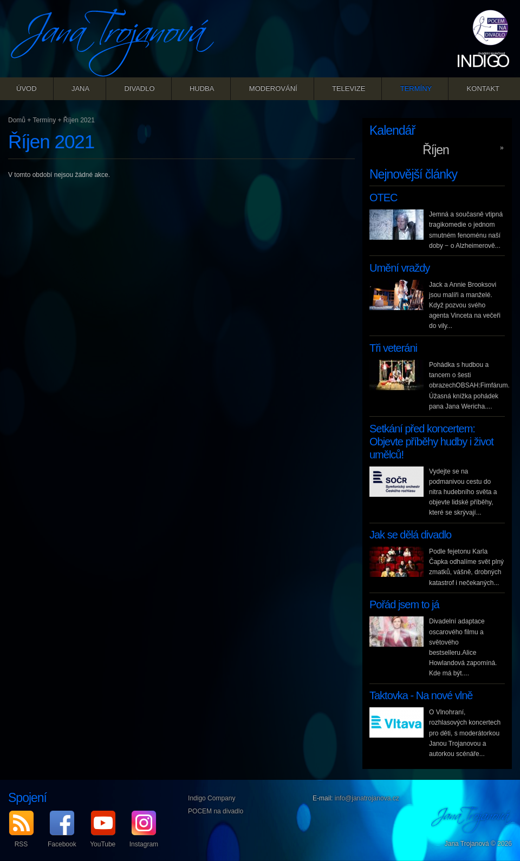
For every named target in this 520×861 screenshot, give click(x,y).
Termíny (416, 88)
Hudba (202, 88)
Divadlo (139, 88)
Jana (80, 88)
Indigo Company (211, 798)
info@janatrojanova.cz (367, 798)
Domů (16, 120)
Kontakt (483, 88)
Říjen (435, 150)
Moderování (273, 88)
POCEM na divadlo (215, 811)
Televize (348, 88)
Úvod (26, 88)
